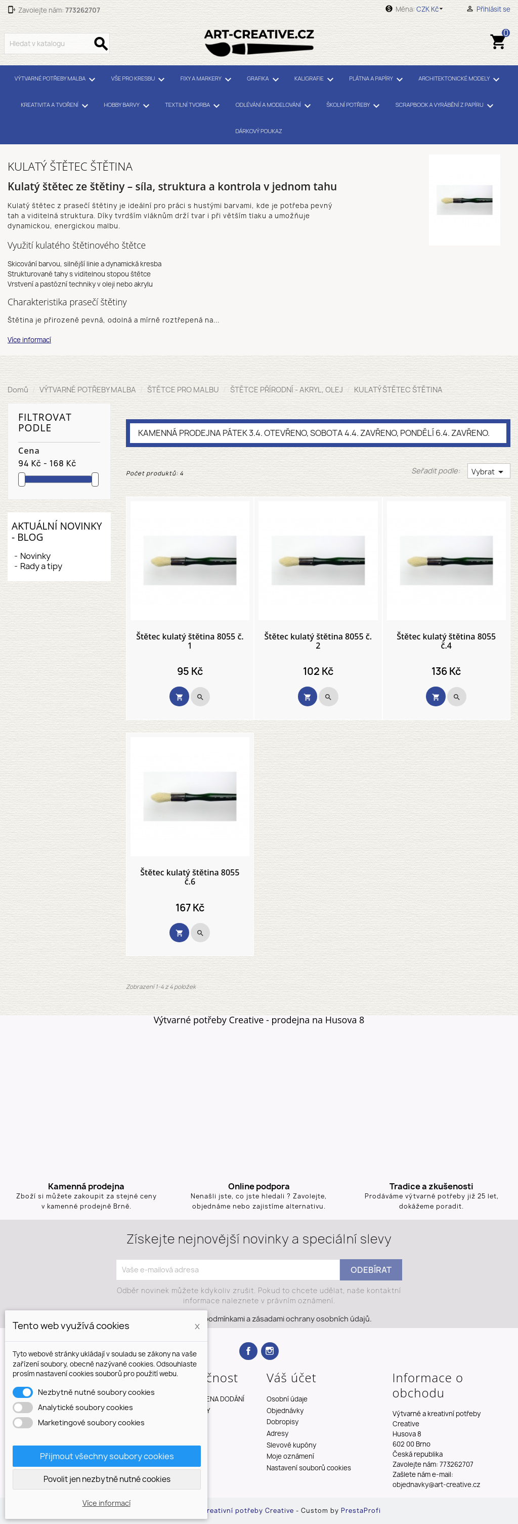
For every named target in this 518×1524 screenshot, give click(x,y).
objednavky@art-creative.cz (437, 1484)
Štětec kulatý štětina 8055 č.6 (189, 877)
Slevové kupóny (291, 1445)
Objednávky (285, 1410)
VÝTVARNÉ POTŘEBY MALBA (57, 79)
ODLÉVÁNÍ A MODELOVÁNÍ (275, 106)
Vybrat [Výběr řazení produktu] (489, 472)
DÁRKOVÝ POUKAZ (258, 131)
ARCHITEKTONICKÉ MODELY (460, 79)
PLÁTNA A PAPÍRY (377, 79)
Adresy (277, 1433)
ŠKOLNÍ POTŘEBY (354, 106)
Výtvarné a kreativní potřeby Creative (230, 1510)
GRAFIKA (264, 79)
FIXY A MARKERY (208, 79)
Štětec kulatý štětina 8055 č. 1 (189, 641)
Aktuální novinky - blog (57, 531)
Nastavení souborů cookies (309, 1467)
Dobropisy (282, 1421)
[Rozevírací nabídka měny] (431, 9)
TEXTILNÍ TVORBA (194, 106)
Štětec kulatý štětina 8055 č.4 (446, 641)
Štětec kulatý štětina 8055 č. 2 (318, 641)
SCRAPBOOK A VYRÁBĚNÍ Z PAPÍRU (446, 106)
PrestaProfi (361, 1510)
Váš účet (292, 1377)
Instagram (270, 1351)
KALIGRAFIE (315, 79)
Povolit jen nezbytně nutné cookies (107, 1479)
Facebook (248, 1351)
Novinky (35, 556)
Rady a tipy (41, 566)
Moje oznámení (290, 1456)
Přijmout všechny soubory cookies (107, 1456)
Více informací (29, 339)
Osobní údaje (287, 1398)
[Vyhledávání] (57, 43)
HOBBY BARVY (128, 106)
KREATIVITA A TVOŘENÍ (56, 106)
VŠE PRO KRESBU (139, 79)
